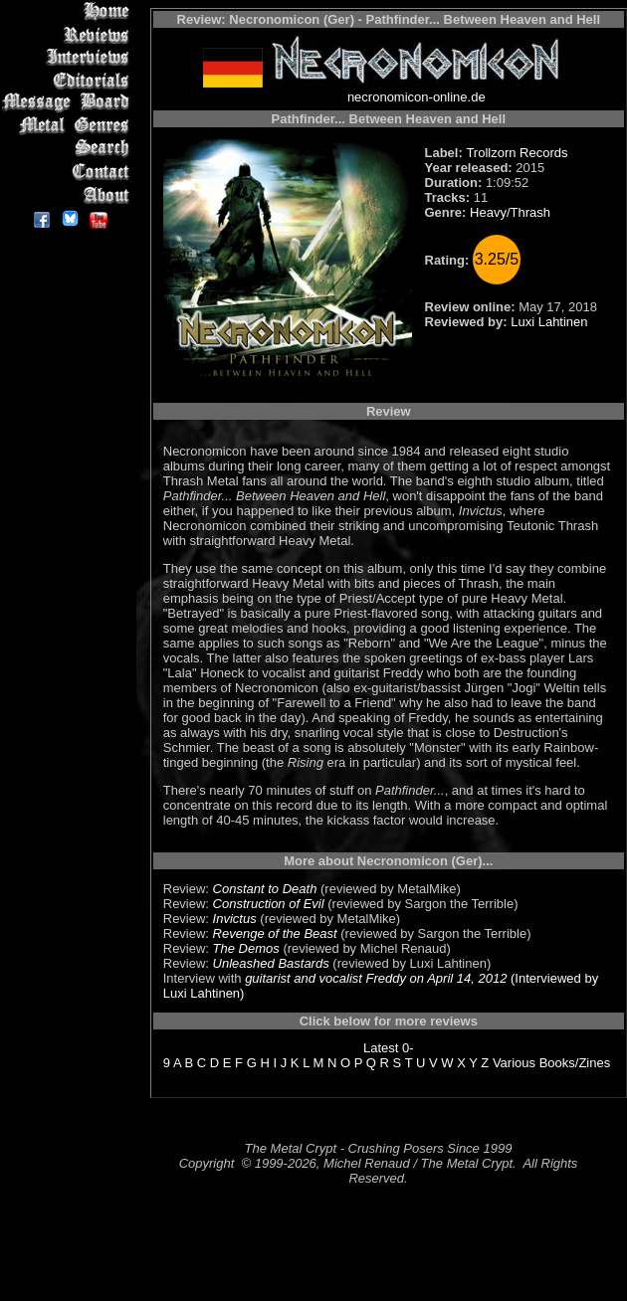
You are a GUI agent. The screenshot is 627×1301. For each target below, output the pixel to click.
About (69, 194)
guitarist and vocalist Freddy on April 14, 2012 (376, 978)
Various (514, 1062)
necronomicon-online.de (416, 97)
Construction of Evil (268, 903)
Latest (380, 1047)
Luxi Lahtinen (549, 321)
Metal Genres (69, 125)
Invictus (235, 918)
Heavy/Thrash (510, 212)
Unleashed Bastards (271, 963)
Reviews (69, 34)
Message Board (69, 103)
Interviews (69, 57)
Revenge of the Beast (275, 933)
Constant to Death (265, 888)
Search (69, 148)
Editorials (69, 80)
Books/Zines (575, 1062)
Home (69, 11)
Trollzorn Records (516, 152)
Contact (69, 171)
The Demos (246, 948)
